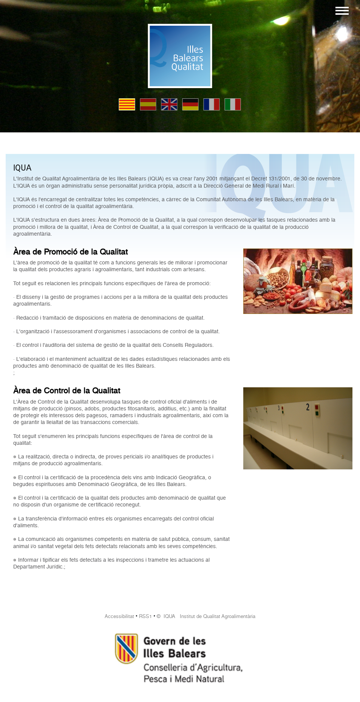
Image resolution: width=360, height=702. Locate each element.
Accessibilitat (119, 616)
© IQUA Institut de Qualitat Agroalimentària (206, 616)
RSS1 (145, 616)
